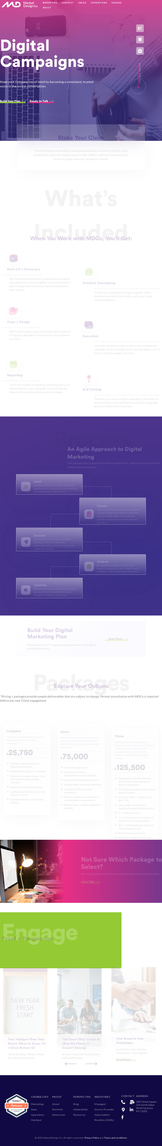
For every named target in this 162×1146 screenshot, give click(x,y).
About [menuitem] (56, 1103)
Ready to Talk (41, 101)
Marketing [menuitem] (37, 1103)
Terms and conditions (115, 1137)
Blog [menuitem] (76, 1103)
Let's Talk (90, 881)
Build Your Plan (13, 101)
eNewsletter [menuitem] (80, 1108)
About (47, 8)
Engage (117, 3)
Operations (99, 3)
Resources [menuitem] (79, 1114)
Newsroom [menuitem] (58, 1114)
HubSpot (68, 3)
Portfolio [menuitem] (57, 1108)
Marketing (50, 3)
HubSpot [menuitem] (36, 1119)
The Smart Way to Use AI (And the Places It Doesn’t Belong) (81, 1047)
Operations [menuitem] (37, 1114)
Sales (82, 3)
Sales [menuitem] (34, 1108)
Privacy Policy (92, 1137)
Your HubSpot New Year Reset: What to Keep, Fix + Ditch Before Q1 (27, 1047)
